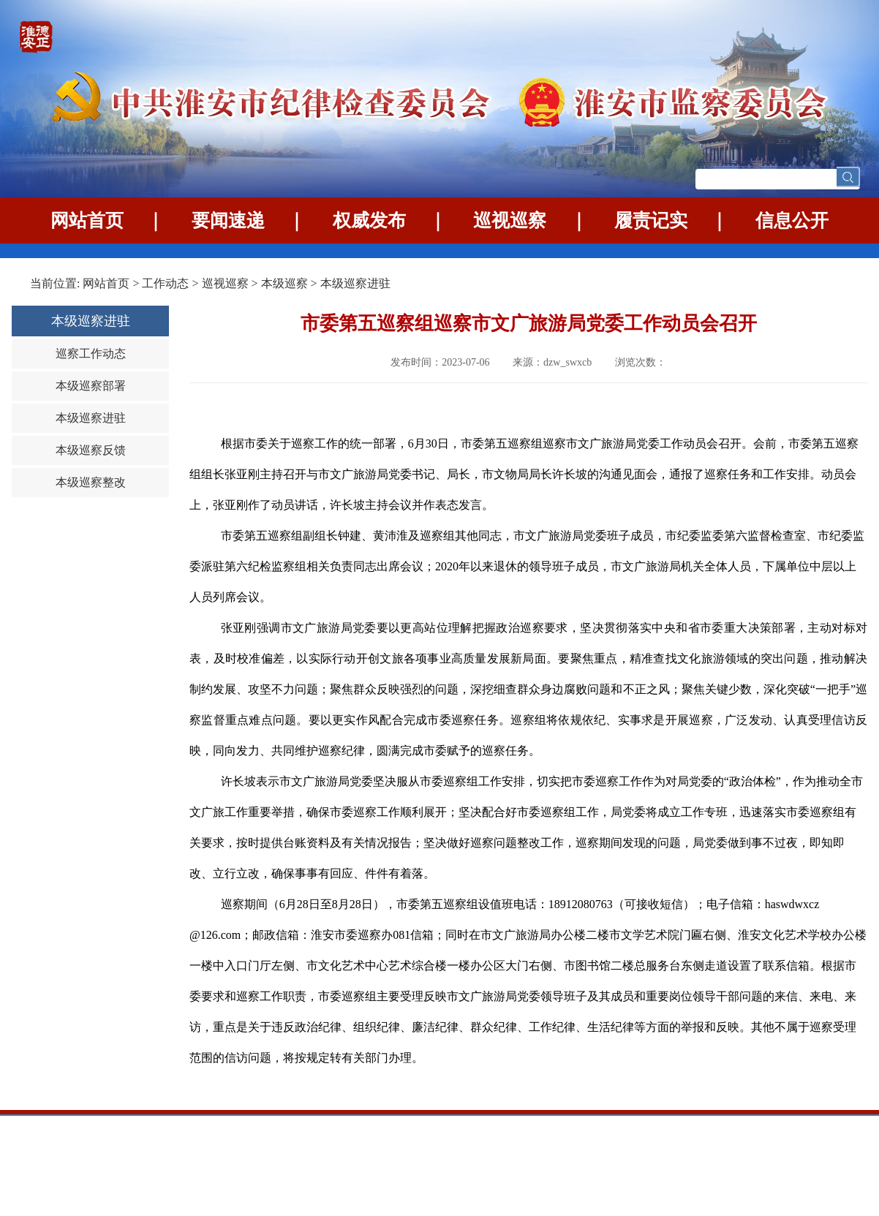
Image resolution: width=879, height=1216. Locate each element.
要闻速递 (228, 220)
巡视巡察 (509, 220)
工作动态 (165, 283)
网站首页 (87, 220)
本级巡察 (286, 283)
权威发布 (369, 220)
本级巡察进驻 (355, 283)
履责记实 (650, 220)
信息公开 (792, 220)
